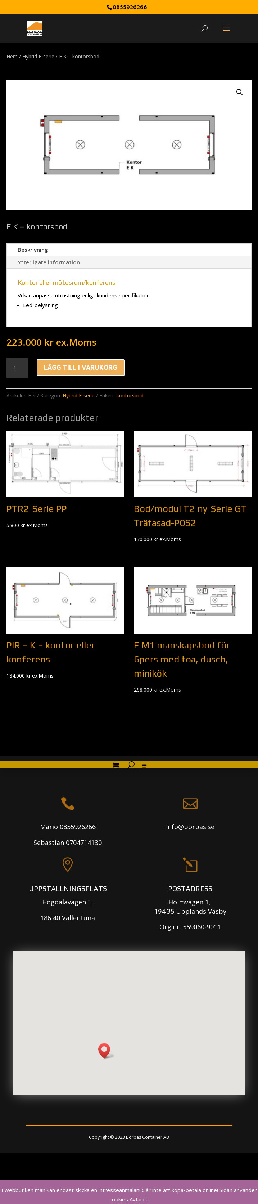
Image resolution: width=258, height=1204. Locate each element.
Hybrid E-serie (38, 56)
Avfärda (139, 1199)
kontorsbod (130, 395)
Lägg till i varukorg (80, 367)
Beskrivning (33, 249)
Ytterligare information (49, 262)
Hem (12, 56)
